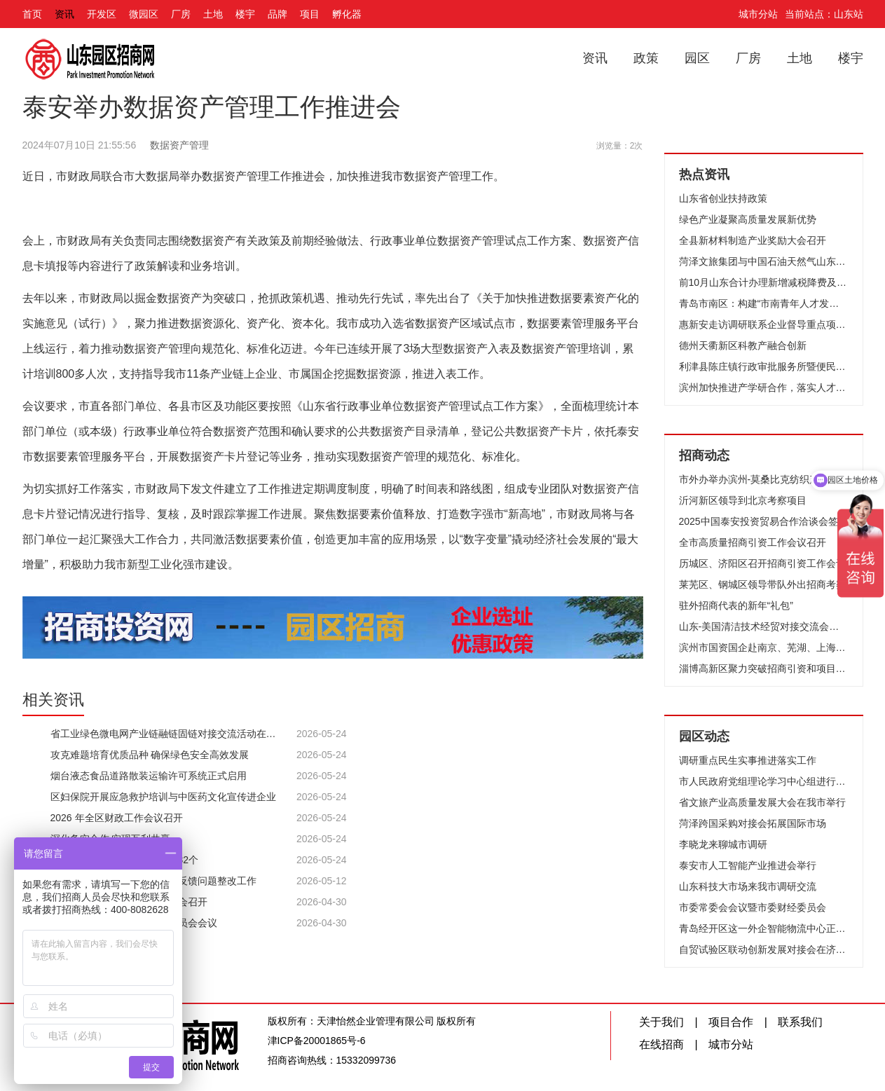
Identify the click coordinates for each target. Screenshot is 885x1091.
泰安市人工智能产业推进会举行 (747, 865)
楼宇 (245, 14)
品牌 (277, 14)
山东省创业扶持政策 (723, 198)
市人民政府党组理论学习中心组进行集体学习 (764, 781)
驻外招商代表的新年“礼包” (736, 605)
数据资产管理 (179, 145)
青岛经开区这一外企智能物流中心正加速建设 (764, 928)
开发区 (101, 14)
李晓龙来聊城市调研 (723, 844)
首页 (32, 14)
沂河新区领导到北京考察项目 (743, 500)
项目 (310, 14)
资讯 (64, 14)
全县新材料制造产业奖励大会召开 (752, 240)
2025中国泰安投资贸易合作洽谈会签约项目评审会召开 (764, 521)
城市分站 (758, 14)
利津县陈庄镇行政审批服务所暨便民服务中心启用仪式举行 (764, 366)
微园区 (143, 14)
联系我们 (800, 1022)
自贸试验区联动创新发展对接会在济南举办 (764, 949)
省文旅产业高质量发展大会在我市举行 (762, 802)
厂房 (181, 14)
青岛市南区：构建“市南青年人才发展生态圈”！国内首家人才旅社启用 (764, 303)
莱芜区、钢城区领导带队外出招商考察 (762, 584)
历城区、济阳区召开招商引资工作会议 (762, 563)
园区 (697, 58)
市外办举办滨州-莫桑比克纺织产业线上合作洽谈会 (764, 479)
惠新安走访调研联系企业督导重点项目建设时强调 (764, 324)
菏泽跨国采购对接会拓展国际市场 (752, 823)
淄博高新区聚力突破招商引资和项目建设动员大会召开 (764, 668)
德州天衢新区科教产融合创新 (743, 345)
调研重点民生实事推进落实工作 (747, 760)
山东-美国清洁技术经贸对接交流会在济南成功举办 (764, 626)
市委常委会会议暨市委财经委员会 (752, 907)
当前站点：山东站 (824, 14)
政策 (646, 58)
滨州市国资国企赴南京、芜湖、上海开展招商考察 (764, 647)
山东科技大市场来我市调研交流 (747, 886)
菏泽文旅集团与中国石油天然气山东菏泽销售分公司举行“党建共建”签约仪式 (764, 261)
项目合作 (730, 1022)
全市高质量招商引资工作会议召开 (752, 542)
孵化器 (347, 14)
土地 (213, 14)
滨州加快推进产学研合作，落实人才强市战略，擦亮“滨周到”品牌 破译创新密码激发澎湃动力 (764, 387)
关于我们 (661, 1022)
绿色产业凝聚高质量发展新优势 (747, 219)
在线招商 (661, 1044)
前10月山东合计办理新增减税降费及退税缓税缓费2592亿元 (764, 282)
